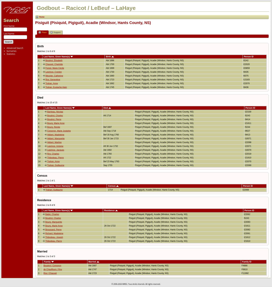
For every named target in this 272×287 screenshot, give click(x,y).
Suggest (55, 32)
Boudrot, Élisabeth (53, 60)
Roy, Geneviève (52, 79)
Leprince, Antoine (55, 146)
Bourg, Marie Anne (55, 123)
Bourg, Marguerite (53, 222)
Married (93, 262)
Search (11, 20)
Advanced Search (15, 48)
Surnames (11, 51)
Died (107, 108)
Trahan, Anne (51, 83)
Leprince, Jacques (55, 150)
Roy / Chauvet (50, 273)
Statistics (11, 53)
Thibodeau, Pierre (55, 157)
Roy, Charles (53, 154)
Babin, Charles (52, 214)
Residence (111, 210)
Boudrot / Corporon (52, 265)
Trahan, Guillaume (55, 165)
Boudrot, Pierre (54, 119)
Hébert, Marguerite (56, 138)
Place (43, 32)
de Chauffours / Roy (52, 269)
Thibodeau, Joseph (54, 237)
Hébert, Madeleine (55, 135)
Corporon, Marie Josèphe (59, 131)
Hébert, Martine (54, 142)
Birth (110, 56)
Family (49, 262)
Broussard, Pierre (53, 229)
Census (113, 186)
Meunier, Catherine (54, 76)
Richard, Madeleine (54, 233)
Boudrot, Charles (55, 115)
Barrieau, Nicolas (55, 112)
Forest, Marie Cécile (54, 68)
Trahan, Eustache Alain (56, 87)
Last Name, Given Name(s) (58, 56)
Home (41, 17)
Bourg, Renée (53, 127)
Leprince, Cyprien (53, 72)
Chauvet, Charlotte (54, 64)
